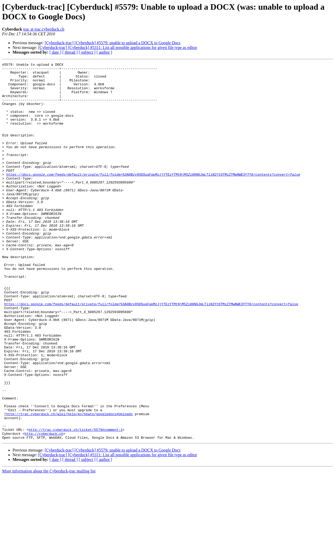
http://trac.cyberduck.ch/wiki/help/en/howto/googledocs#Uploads (69, 484)
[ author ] (104, 52)
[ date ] (55, 52)
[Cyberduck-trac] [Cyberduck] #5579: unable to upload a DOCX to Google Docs (113, 43)
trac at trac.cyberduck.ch (43, 29)
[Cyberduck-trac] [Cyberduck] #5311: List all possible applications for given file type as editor (117, 47)
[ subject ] (87, 52)
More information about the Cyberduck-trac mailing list (49, 546)
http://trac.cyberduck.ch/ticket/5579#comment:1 (75, 503)
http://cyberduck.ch (44, 508)
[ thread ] (70, 52)
